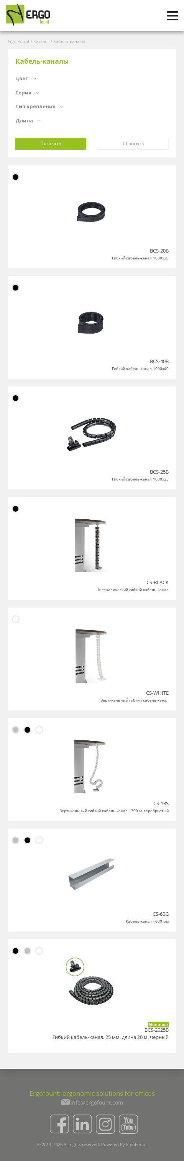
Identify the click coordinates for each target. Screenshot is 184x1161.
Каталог (41, 41)
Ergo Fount (19, 41)
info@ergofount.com (97, 1102)
